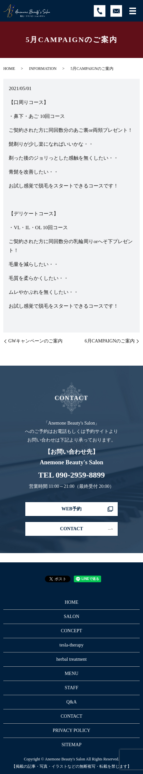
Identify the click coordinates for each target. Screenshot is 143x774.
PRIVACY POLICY (71, 730)
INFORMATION (43, 68)
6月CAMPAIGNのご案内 (110, 340)
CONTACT (71, 528)
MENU (71, 673)
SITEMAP (71, 744)
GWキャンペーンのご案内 (35, 340)
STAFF (71, 687)
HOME (9, 68)
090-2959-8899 (80, 475)
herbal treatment (71, 659)
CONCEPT (71, 630)
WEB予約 (72, 508)
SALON (71, 616)
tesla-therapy (71, 645)
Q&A (71, 701)
